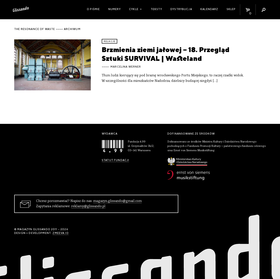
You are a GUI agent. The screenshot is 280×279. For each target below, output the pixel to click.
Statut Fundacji (115, 160)
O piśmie (93, 9)
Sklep (231, 9)
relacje (109, 41)
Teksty (156, 9)
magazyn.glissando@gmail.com (117, 201)
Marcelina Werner (125, 66)
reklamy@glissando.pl (88, 206)
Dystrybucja (181, 9)
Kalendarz (209, 9)
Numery (114, 9)
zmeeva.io (60, 233)
